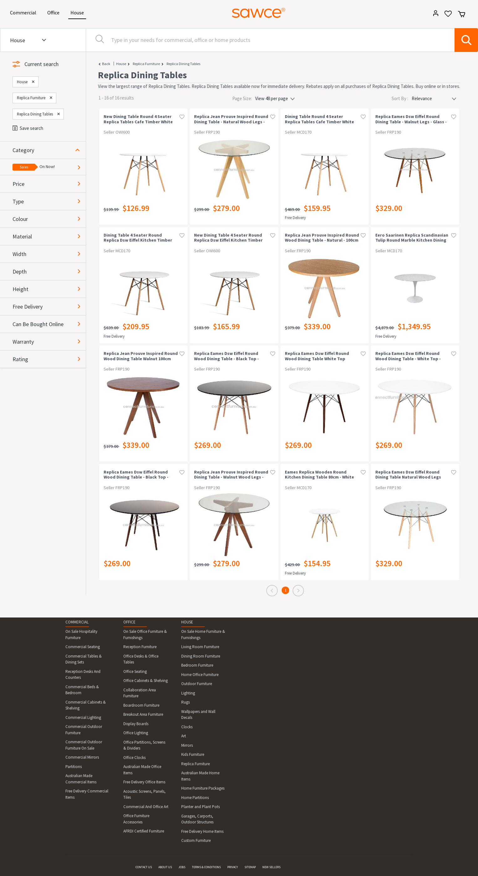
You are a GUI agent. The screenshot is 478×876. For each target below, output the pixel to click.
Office (54, 12)
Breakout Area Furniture (143, 714)
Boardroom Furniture (141, 705)
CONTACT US (144, 867)
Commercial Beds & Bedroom (82, 690)
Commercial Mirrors (82, 757)
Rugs (185, 702)
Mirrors (187, 745)
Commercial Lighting (83, 717)
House (78, 12)
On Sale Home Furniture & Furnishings (203, 634)
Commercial (24, 12)
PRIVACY (232, 867)
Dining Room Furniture (200, 656)
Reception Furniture (140, 646)
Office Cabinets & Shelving (145, 680)
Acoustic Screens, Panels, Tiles (144, 794)
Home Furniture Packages (202, 788)
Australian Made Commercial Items (80, 779)
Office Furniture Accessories (136, 819)
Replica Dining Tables (183, 63)
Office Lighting (135, 732)
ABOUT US (165, 867)
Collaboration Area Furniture (139, 693)
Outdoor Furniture (196, 683)
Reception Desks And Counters (82, 674)
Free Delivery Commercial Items (86, 794)
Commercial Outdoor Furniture (83, 729)
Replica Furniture (146, 63)
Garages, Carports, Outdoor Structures (197, 819)
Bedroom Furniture (197, 665)
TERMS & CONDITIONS (206, 867)
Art (183, 736)
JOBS (181, 867)
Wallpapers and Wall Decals (198, 714)
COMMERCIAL (77, 622)
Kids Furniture (192, 754)
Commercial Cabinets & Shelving (85, 705)
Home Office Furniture (199, 674)
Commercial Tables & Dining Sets (83, 659)
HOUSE (187, 622)
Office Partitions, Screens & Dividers (144, 745)
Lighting (188, 693)
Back (106, 63)
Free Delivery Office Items (144, 782)
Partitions (73, 766)
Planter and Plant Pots (200, 806)
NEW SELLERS (271, 867)
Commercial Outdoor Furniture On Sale (83, 745)
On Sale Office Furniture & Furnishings (145, 634)
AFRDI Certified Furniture (143, 831)
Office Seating (135, 671)
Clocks (187, 727)
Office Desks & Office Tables (140, 659)
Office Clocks (134, 757)
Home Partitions (195, 797)
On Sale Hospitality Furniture (81, 634)
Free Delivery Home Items (202, 831)
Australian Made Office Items (142, 770)
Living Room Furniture (200, 646)
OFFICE (129, 622)
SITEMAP (250, 867)
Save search (28, 128)
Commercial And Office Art (145, 806)
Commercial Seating (82, 646)
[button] (49, 150)
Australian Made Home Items (200, 776)
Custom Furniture (196, 840)
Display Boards (135, 723)
